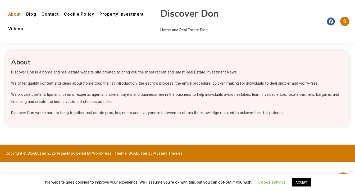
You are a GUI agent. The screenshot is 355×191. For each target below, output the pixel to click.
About (14, 14)
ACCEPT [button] (301, 182)
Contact (50, 14)
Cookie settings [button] (272, 182)
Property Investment (121, 14)
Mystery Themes (168, 153)
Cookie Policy (79, 14)
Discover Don (189, 13)
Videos (15, 28)
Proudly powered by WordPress (84, 153)
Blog (31, 14)
